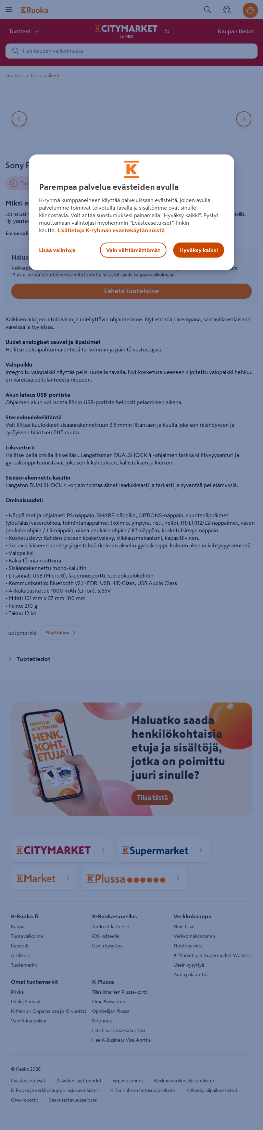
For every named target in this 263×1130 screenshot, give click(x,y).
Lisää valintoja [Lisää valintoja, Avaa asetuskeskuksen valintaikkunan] (57, 250)
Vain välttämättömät (133, 250)
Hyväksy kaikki (198, 250)
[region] (131, 212)
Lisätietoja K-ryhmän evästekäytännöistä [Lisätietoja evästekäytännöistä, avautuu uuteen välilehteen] (111, 230)
